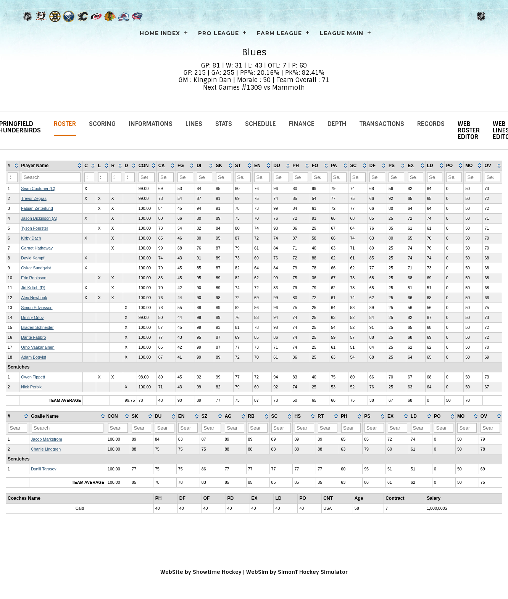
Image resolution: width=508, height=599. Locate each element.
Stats (223, 124)
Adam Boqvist (33, 357)
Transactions (382, 124)
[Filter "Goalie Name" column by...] (67, 428)
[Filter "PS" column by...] (396, 177)
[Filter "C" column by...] (89, 177)
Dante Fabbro (33, 337)
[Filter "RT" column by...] (327, 428)
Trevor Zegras (34, 198)
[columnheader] (12, 166)
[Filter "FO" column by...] (319, 177)
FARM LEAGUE (279, 33)
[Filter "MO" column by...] (473, 177)
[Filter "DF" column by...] (377, 177)
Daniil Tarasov (43, 469)
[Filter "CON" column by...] (147, 177)
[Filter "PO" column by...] (453, 177)
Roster (65, 124)
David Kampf (32, 258)
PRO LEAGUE (218, 33)
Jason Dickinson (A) (39, 218)
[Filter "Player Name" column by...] (51, 177)
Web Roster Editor (469, 130)
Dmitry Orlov (32, 317)
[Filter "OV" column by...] (492, 177)
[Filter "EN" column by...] (261, 177)
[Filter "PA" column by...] (339, 177)
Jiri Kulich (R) (33, 287)
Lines (193, 124)
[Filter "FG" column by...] (185, 177)
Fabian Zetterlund (37, 208)
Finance (301, 124)
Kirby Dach (31, 238)
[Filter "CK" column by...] (166, 177)
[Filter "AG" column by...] (234, 428)
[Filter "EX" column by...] (415, 177)
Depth (337, 124)
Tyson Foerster (34, 228)
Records (431, 124)
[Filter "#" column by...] (13, 177)
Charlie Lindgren (46, 449)
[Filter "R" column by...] (116, 177)
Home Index (160, 33)
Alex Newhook (34, 297)
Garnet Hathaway (37, 248)
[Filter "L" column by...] (103, 177)
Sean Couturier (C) (38, 188)
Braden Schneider (37, 327)
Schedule (260, 124)
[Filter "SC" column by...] (358, 177)
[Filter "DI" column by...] (204, 177)
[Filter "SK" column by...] (223, 177)
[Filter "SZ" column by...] (211, 428)
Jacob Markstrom (46, 439)
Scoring (102, 124)
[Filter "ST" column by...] (242, 177)
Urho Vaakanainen (37, 347)
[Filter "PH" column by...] (300, 177)
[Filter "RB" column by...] (258, 428)
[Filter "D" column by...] (130, 177)
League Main (341, 33)
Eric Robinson (33, 277)
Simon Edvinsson (36, 307)
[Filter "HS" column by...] (304, 428)
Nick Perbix (31, 387)
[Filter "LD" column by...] (434, 177)
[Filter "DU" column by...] (281, 177)
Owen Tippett (33, 377)
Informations (151, 124)
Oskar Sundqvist (36, 268)
